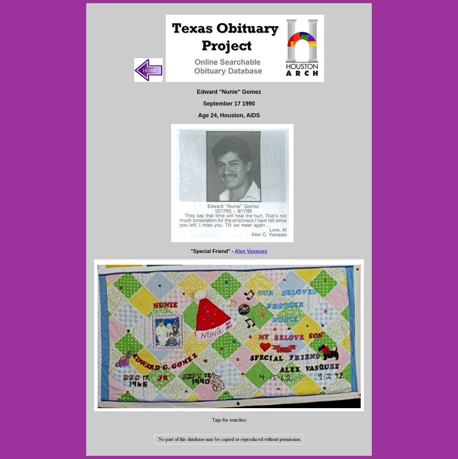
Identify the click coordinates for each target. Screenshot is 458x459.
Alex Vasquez (251, 251)
